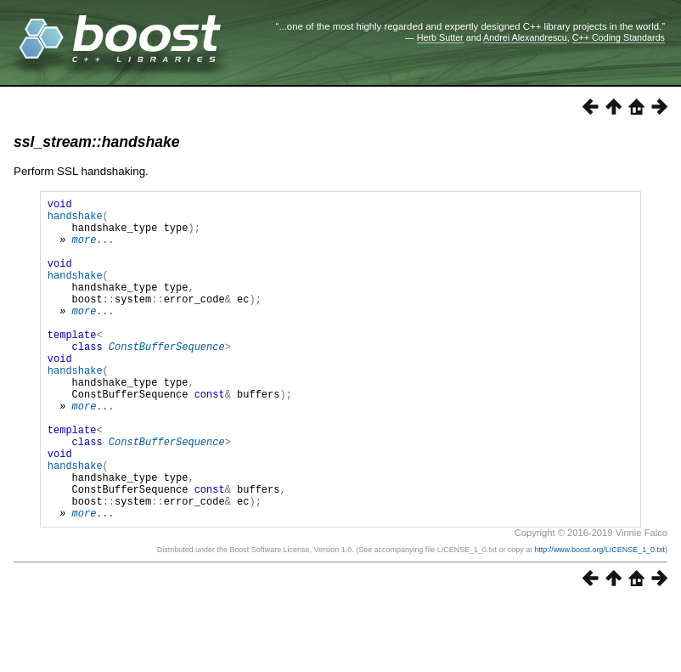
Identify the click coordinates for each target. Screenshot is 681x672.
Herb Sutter (440, 37)
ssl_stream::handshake (97, 141)
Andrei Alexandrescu (525, 37)
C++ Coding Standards (618, 37)
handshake (75, 220)
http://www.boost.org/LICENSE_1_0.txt (599, 618)
